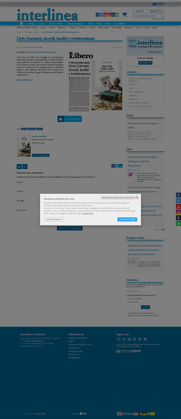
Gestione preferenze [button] (54, 219)
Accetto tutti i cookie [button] (127, 219)
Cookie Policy (88, 213)
